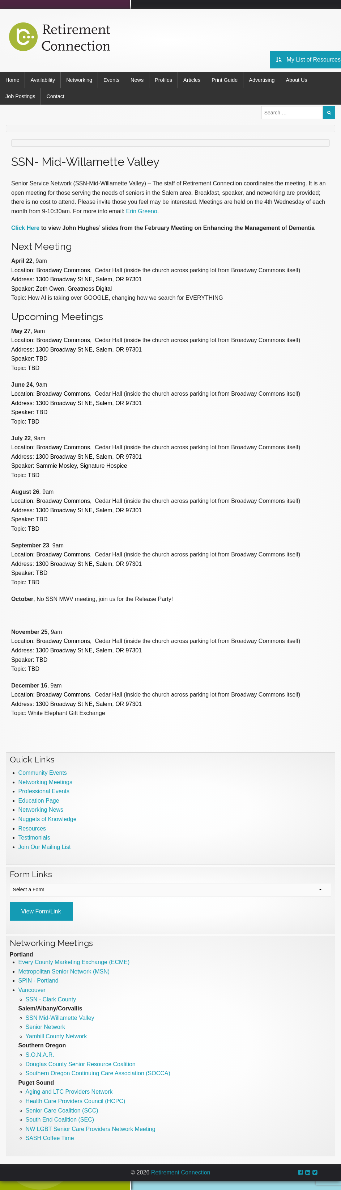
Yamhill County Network (56, 1036)
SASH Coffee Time (50, 1138)
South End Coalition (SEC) (60, 1120)
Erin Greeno (141, 211)
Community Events (42, 773)
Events (111, 80)
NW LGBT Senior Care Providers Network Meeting (90, 1129)
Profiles (163, 80)
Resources (32, 828)
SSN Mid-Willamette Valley (60, 1018)
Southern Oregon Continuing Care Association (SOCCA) (98, 1073)
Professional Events (43, 791)
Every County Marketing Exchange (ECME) (74, 962)
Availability (42, 80)
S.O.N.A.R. (40, 1055)
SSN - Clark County (51, 999)
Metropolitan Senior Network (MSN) (64, 971)
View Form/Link (41, 911)
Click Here (25, 228)
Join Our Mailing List (44, 847)
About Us (296, 80)
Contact (55, 96)
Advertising (261, 80)
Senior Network (45, 1027)
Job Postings (20, 96)
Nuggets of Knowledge (47, 819)
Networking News (40, 810)
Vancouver (32, 990)
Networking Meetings (45, 782)
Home (12, 80)
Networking (79, 80)
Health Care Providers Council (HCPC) (75, 1101)
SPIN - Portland (38, 980)
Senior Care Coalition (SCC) (62, 1110)
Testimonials (34, 837)
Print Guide (225, 80)
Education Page (38, 801)
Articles (191, 80)
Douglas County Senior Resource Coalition (81, 1064)
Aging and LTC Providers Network (69, 1092)
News (137, 80)
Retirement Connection (180, 1172)
